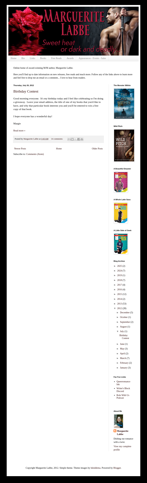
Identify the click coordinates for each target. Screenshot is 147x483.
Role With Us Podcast (123, 396)
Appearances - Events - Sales (92, 58)
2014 (120, 299)
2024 (120, 270)
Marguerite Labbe (122, 433)
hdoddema (95, 468)
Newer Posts (20, 148)
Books (43, 58)
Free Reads (56, 58)
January (124, 367)
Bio (23, 58)
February (124, 363)
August (123, 326)
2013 (120, 303)
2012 (120, 308)
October (124, 317)
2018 (120, 280)
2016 (120, 289)
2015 (120, 294)
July (122, 331)
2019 (120, 275)
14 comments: (57, 139)
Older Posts (97, 148)
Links (32, 58)
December (125, 312)
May (122, 348)
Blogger (117, 468)
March (123, 358)
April (122, 353)
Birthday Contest (25, 91)
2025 (120, 266)
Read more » (19, 130)
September (125, 322)
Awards (70, 58)
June (122, 344)
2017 (120, 285)
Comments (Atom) (35, 154)
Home (13, 58)
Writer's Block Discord (123, 389)
